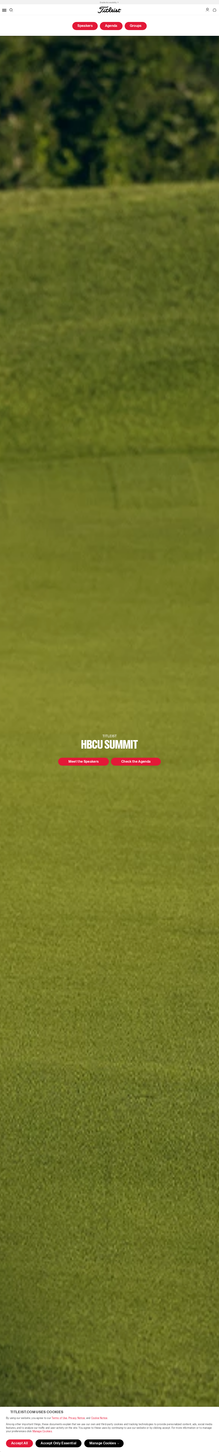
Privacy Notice (76, 1418)
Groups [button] (136, 26)
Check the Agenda (136, 761)
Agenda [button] (111, 26)
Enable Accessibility (108, 2)
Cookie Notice (99, 1418)
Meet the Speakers (83, 761)
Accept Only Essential (58, 1443)
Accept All (19, 1443)
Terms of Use (59, 1418)
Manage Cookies (42, 1431)
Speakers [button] (85, 26)
